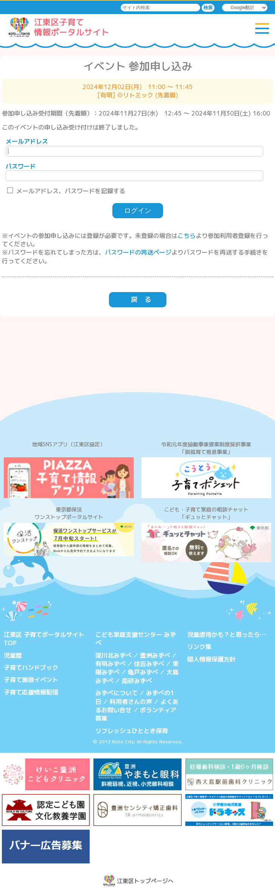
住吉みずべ (149, 664)
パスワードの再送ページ (138, 252)
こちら (186, 235)
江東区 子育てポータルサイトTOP (44, 638)
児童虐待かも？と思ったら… (226, 634)
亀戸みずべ (143, 672)
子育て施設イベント (31, 680)
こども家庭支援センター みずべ (135, 638)
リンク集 (199, 647)
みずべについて (116, 693)
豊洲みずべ (155, 655)
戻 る (141, 299)
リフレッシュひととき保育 (131, 731)
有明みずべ (110, 664)
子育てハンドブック (31, 667)
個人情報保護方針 (211, 659)
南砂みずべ (137, 681)
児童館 (13, 655)
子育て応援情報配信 (31, 692)
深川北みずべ (113, 655)
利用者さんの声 (131, 701)
